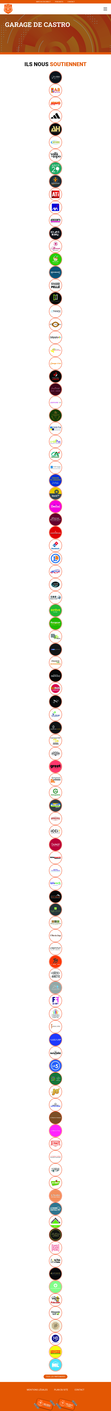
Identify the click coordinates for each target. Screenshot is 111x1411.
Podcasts (59, 2)
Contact (71, 2)
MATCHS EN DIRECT (43, 2)
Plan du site (61, 1389)
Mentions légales (37, 1389)
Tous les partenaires (55, 1377)
